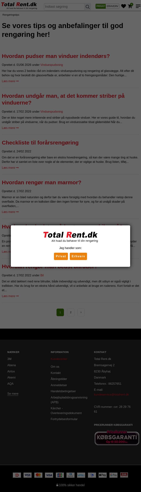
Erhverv (78, 256)
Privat (61, 256)
